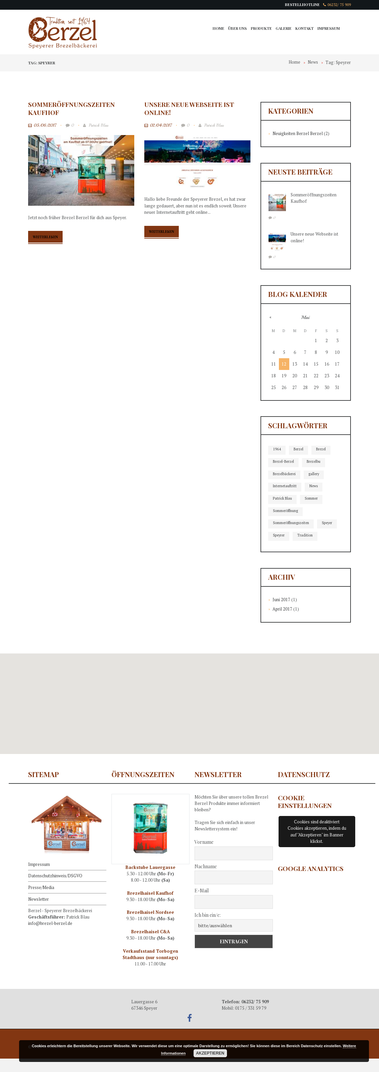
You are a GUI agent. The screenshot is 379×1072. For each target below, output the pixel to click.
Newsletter (38, 911)
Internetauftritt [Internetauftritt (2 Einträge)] (286, 486)
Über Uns (234, 28)
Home (215, 28)
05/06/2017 (45, 125)
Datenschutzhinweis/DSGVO (55, 889)
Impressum (328, 28)
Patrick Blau (96, 125)
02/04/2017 (161, 125)
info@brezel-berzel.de (50, 936)
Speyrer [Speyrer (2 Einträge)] (303, 536)
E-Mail (202, 904)
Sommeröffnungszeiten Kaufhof (72, 108)
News (312, 63)
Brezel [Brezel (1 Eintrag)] (322, 449)
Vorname (204, 855)
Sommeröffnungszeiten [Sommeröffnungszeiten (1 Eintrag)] (292, 524)
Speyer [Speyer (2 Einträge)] (279, 536)
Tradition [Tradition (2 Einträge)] (281, 549)
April (282, 622)
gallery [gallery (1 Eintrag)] (316, 474)
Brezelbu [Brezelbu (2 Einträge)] (316, 461)
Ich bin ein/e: (208, 928)
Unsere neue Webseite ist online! (189, 108)
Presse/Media (41, 900)
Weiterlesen (47, 237)
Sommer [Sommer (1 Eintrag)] (312, 499)
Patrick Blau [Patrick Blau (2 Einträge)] (283, 499)
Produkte (259, 28)
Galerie (282, 28)
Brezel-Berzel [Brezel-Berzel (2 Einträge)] (284, 461)
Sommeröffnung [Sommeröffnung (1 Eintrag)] (286, 511)
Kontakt (303, 28)
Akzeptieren (210, 1053)
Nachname (206, 879)
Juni (281, 613)
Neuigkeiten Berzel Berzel (298, 134)
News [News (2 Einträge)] (315, 486)
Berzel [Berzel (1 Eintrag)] (299, 449)
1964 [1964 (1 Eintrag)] (277, 449)
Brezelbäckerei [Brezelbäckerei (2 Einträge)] (285, 474)
